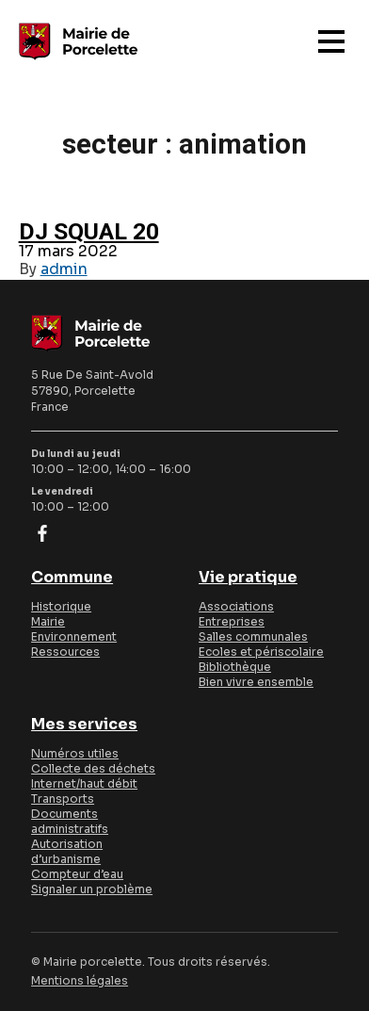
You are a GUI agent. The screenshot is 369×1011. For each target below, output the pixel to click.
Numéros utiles (75, 753)
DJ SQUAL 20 (89, 231)
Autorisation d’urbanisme (67, 851)
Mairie (48, 621)
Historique (61, 606)
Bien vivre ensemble (256, 682)
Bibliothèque (235, 667)
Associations (236, 606)
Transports (62, 798)
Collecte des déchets (93, 768)
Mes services (84, 724)
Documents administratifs (69, 821)
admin (64, 269)
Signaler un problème (91, 889)
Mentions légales (79, 980)
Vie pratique (248, 577)
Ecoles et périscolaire (261, 651)
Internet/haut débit (84, 783)
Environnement (74, 636)
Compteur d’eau (77, 874)
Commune (72, 577)
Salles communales (253, 636)
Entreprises (232, 621)
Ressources (65, 651)
